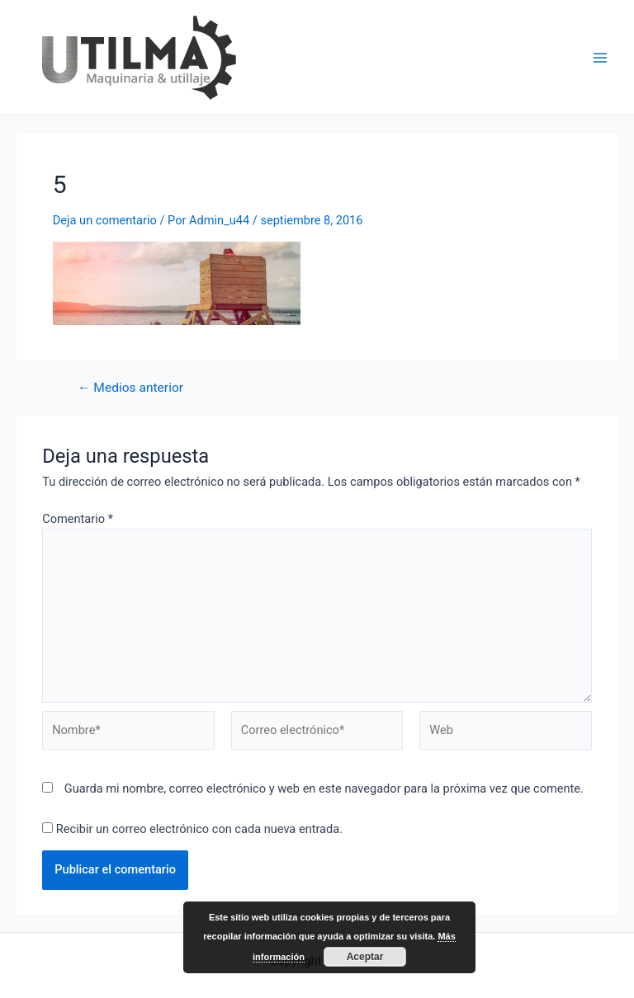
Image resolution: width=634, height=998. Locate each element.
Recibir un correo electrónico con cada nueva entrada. (199, 828)
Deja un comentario (105, 220)
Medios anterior (130, 388)
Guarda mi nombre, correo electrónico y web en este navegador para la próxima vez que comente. (324, 788)
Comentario (77, 518)
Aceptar (365, 957)
